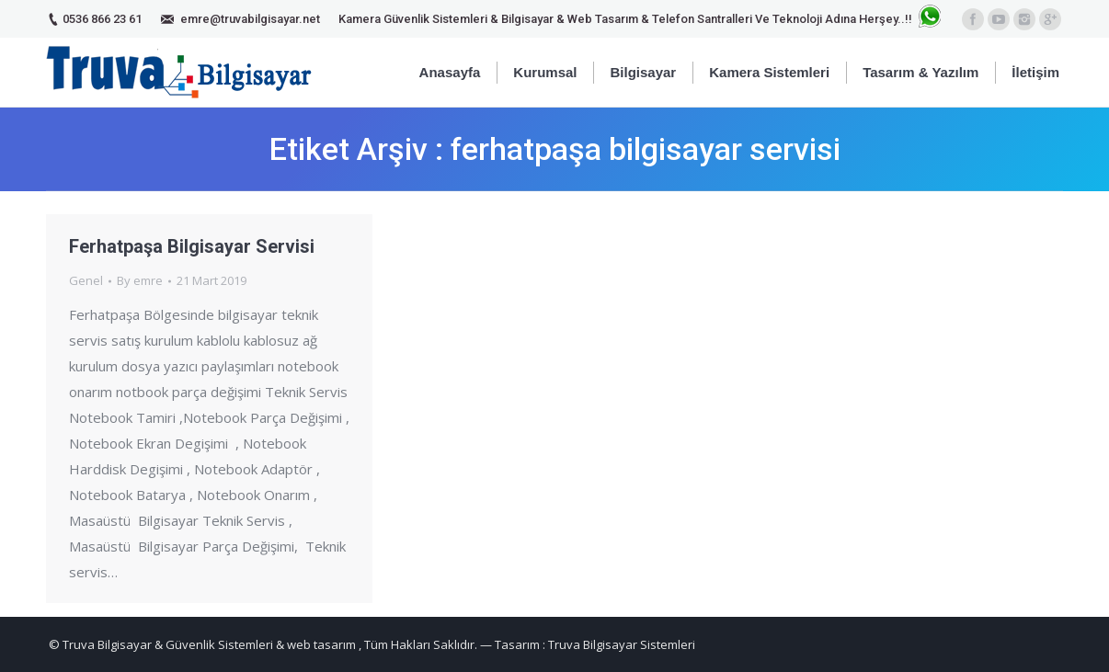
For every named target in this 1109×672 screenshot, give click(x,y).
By (140, 280)
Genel (86, 280)
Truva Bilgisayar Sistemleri (621, 644)
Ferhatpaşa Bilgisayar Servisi (191, 246)
